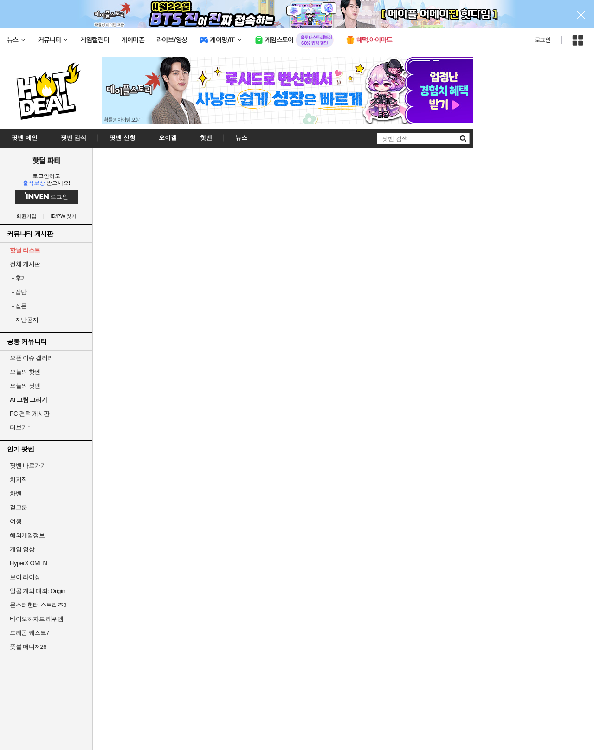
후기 (18, 278)
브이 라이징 (25, 577)
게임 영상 (22, 549)
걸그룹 (18, 507)
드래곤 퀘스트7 (29, 633)
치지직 (18, 479)
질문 (18, 306)
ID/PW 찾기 (64, 216)
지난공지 (24, 320)
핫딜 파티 (46, 160)
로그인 (542, 40)
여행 (15, 521)
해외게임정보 (27, 535)
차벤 (15, 493)
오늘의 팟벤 (25, 386)
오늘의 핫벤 (25, 372)
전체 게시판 (25, 264)
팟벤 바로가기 (28, 466)
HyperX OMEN (28, 563)
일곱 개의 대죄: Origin (37, 591)
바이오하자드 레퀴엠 (37, 619)
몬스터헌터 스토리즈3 (38, 605)
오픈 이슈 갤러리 (31, 358)
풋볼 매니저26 (28, 647)
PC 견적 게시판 (30, 414)
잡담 (18, 292)
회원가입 (26, 216)
